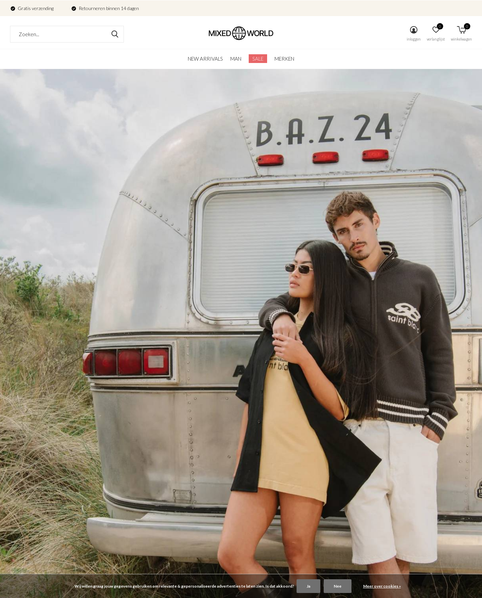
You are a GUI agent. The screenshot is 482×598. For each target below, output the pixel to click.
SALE (257, 59)
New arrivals (205, 59)
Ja (308, 586)
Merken (284, 59)
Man (235, 59)
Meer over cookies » (382, 586)
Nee (337, 586)
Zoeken (114, 34)
